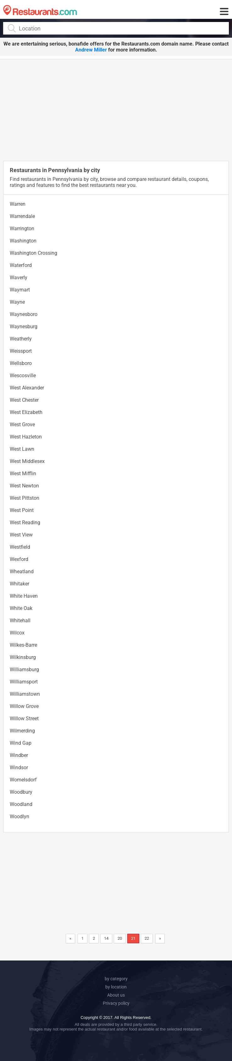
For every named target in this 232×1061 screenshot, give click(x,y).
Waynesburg (23, 326)
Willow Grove (24, 706)
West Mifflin (23, 473)
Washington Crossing (33, 253)
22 (147, 938)
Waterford (21, 265)
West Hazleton (26, 437)
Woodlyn (19, 816)
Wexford (19, 559)
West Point (22, 510)
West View (21, 535)
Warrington (22, 228)
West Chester (24, 400)
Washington (23, 241)
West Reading (25, 522)
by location (116, 986)
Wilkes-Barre (23, 645)
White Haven (24, 596)
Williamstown (25, 694)
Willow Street (24, 718)
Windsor (19, 767)
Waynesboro (23, 314)
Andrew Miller (91, 50)
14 (106, 938)
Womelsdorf (23, 780)
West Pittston (24, 498)
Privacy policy (116, 1003)
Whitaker (19, 584)
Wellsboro (21, 363)
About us (116, 995)
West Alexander (27, 388)
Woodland (21, 804)
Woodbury (21, 792)
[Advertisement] (117, 110)
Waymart (20, 290)
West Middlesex (27, 461)
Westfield (20, 547)
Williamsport (24, 682)
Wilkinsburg (23, 657)
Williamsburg (24, 669)
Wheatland (22, 571)
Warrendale (22, 216)
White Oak (21, 608)
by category (116, 978)
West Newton (24, 486)
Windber (19, 755)
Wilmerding (22, 731)
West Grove (22, 424)
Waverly (18, 277)
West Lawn (22, 449)
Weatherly (21, 339)
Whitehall (20, 620)
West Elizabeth (26, 412)
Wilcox (17, 633)
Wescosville (23, 375)
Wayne (17, 302)
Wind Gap (20, 743)
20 (120, 938)
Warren (17, 204)
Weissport (21, 351)
